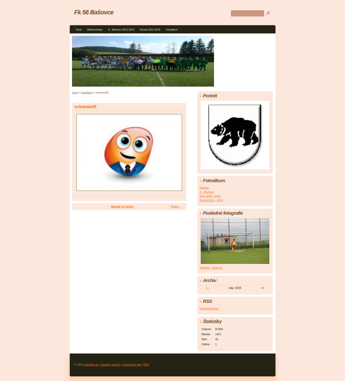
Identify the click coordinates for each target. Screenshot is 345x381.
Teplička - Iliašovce (211, 267)
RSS (146, 364)
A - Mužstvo (207, 192)
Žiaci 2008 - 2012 (210, 196)
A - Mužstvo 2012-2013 (121, 29)
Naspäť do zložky (122, 206)
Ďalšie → (176, 206)
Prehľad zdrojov (209, 308)
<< (207, 288)
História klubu (95, 29)
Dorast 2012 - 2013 (211, 200)
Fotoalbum (172, 29)
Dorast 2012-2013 (150, 29)
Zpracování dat (132, 364)
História (204, 187)
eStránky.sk (91, 364)
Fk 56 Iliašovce (94, 12)
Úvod (79, 29)
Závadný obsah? (110, 364)
